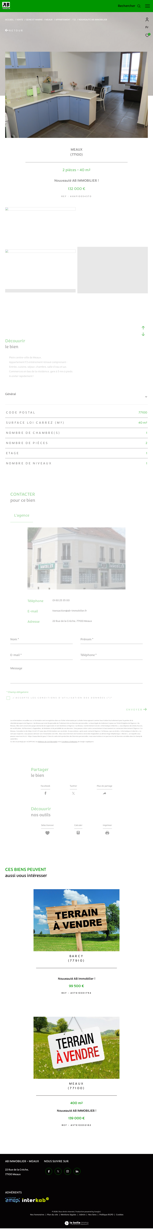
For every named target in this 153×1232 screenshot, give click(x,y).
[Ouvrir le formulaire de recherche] (129, 6)
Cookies (119, 1218)
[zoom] (40, 209)
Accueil (9, 19)
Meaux (49, 19)
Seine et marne (34, 19)
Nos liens (92, 1218)
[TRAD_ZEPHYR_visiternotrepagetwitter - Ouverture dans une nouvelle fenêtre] (56, 1174)
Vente (20, 19)
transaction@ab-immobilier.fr (69, 610)
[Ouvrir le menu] (147, 6)
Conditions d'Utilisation (70, 742)
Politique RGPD (106, 1218)
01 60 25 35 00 (61, 600)
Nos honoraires (37, 1218)
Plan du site (52, 1218)
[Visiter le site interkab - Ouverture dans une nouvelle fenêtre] (35, 1203)
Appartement (63, 19)
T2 (74, 19)
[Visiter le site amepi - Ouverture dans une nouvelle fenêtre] (12, 1203)
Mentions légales (69, 1218)
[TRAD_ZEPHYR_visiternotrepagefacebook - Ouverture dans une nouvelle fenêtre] (47, 1174)
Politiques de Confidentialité (47, 742)
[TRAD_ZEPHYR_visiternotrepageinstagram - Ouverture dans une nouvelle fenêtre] (66, 1174)
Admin (82, 1218)
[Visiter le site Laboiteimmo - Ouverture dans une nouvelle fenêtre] (76, 1224)
